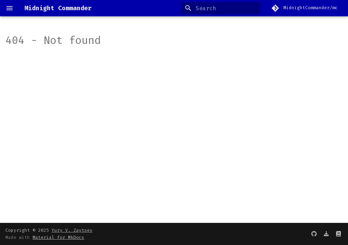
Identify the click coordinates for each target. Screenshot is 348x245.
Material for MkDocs (58, 237)
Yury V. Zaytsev (72, 230)
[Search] (220, 8)
